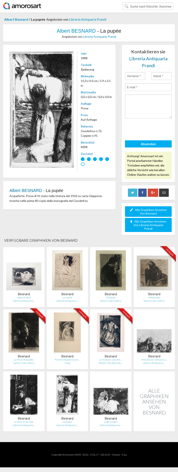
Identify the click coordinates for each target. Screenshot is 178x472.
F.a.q (124, 454)
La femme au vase (23, 421)
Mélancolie (154, 297)
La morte (67, 297)
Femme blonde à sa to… (67, 359)
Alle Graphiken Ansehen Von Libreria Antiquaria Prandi (148, 225)
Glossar (116, 454)
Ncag (67, 363)
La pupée (67, 421)
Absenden (148, 144)
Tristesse (111, 297)
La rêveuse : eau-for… (110, 359)
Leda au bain (110, 421)
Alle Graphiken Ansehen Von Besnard (148, 211)
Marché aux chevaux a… (154, 359)
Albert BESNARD (76, 31)
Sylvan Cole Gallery (110, 300)
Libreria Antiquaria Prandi (87, 19)
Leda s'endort (24, 297)
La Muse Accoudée (24, 359)
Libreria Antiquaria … (24, 300)
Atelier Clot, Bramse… (110, 363)
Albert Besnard (16, 19)
